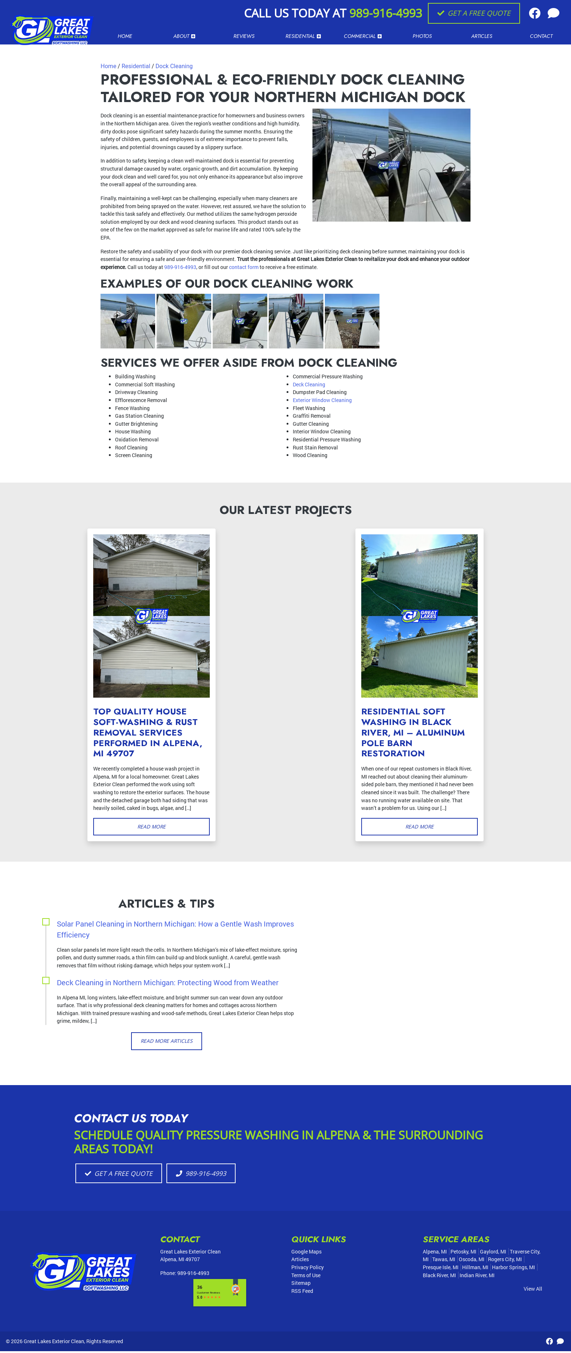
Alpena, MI (435, 1253)
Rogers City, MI (505, 1261)
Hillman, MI (475, 1269)
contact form (244, 267)
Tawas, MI (443, 1261)
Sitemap (301, 1284)
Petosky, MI (463, 1253)
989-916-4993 (385, 13)
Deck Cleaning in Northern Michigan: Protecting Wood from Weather (168, 982)
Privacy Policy (307, 1269)
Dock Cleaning (174, 66)
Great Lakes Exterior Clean (54, 1342)
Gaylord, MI (493, 1253)
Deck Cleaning (309, 384)
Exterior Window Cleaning (322, 400)
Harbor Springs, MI (513, 1269)
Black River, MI (439, 1276)
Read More (151, 826)
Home (108, 66)
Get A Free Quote (474, 13)
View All (533, 1290)
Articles (300, 1261)
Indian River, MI (477, 1276)
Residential (136, 66)
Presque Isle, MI (440, 1269)
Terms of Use (305, 1276)
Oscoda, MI (471, 1261)
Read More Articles (166, 1041)
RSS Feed (302, 1292)
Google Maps (306, 1253)
